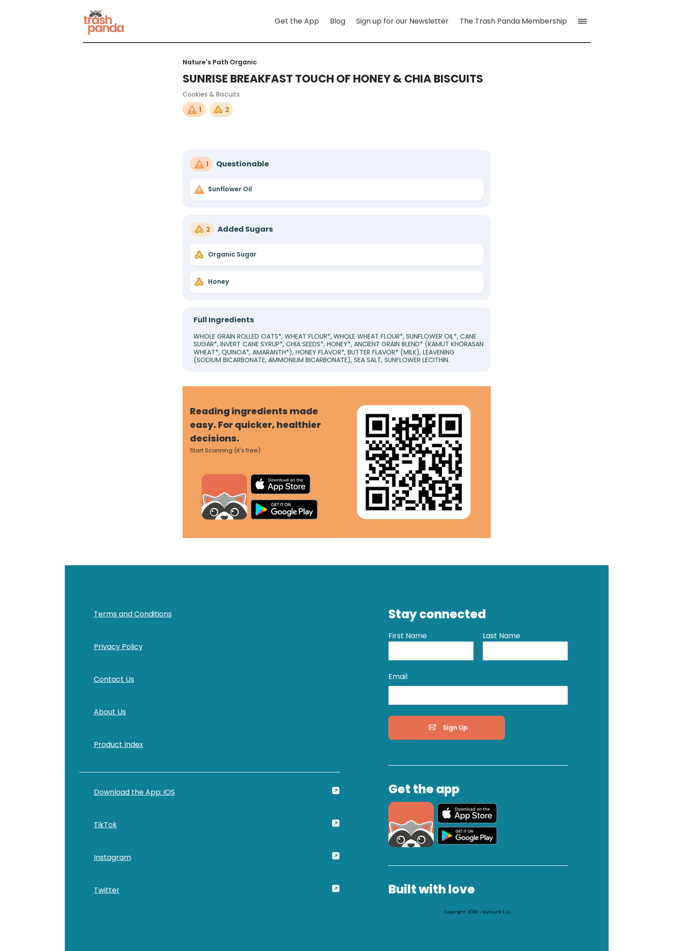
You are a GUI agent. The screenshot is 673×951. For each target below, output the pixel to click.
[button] (584, 21)
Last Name (501, 636)
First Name (407, 636)
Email (397, 676)
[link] (104, 21)
